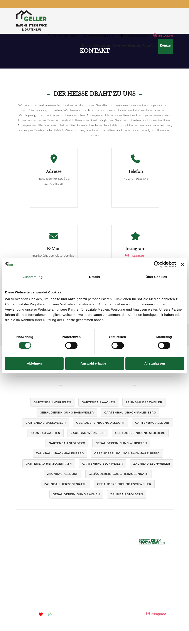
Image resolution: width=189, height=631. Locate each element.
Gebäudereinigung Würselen (121, 443)
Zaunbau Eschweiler (151, 463)
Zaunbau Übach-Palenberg (60, 453)
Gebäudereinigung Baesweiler (67, 412)
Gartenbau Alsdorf (152, 422)
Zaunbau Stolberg (126, 494)
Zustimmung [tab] (33, 277)
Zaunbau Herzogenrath (65, 484)
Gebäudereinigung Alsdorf (100, 422)
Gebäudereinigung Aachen (76, 494)
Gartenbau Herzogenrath (49, 463)
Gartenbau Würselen (52, 402)
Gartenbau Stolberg (67, 443)
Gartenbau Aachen (98, 402)
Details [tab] (94, 277)
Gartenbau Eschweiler (102, 463)
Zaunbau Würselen (88, 433)
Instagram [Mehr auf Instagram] (163, 35)
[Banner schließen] (182, 264)
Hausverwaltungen (126, 45)
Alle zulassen (154, 363)
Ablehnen (34, 363)
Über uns (150, 45)
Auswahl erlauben (94, 363)
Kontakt (165, 45)
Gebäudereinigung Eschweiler (124, 484)
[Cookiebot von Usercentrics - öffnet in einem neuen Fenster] (157, 264)
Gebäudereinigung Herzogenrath (118, 473)
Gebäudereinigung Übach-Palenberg (127, 453)
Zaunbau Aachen (45, 433)
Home (86, 45)
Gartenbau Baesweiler (45, 422)
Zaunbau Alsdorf (62, 473)
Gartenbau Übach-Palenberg (130, 412)
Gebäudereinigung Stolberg (140, 433)
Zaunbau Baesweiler (144, 402)
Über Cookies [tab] (156, 277)
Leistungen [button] (102, 45)
